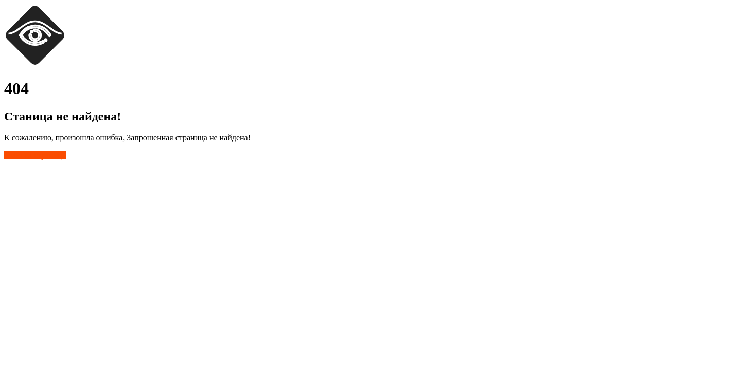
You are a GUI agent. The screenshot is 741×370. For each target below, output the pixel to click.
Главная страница (35, 155)
